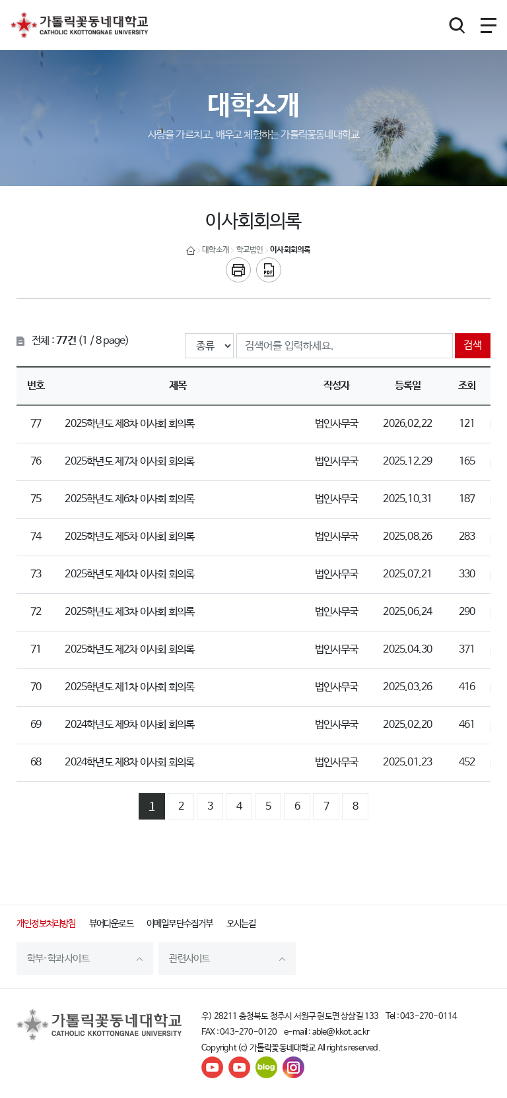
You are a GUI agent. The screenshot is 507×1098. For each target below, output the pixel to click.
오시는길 (241, 924)
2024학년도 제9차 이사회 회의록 (129, 725)
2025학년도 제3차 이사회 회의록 (129, 612)
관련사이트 (189, 959)
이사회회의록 (290, 250)
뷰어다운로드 (111, 924)
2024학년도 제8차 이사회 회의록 (129, 762)
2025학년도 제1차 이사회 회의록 (129, 687)
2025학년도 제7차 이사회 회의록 (129, 461)
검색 (472, 345)
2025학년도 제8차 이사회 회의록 (129, 424)
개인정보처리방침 (46, 924)
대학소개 (215, 250)
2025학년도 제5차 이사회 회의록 (129, 537)
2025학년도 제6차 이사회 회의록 (129, 499)
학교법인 (249, 250)
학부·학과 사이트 (58, 959)
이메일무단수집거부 (180, 924)
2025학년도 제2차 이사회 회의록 (129, 649)
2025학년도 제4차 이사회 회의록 (129, 574)
